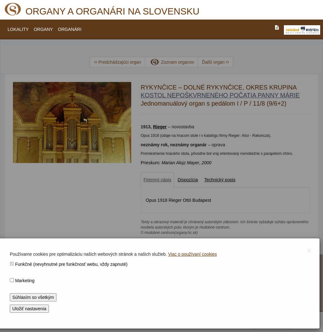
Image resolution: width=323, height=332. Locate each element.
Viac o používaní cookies (192, 254)
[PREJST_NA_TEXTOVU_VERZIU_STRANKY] (277, 27)
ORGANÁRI (70, 29)
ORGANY (43, 29)
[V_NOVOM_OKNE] (302, 30)
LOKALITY (18, 29)
